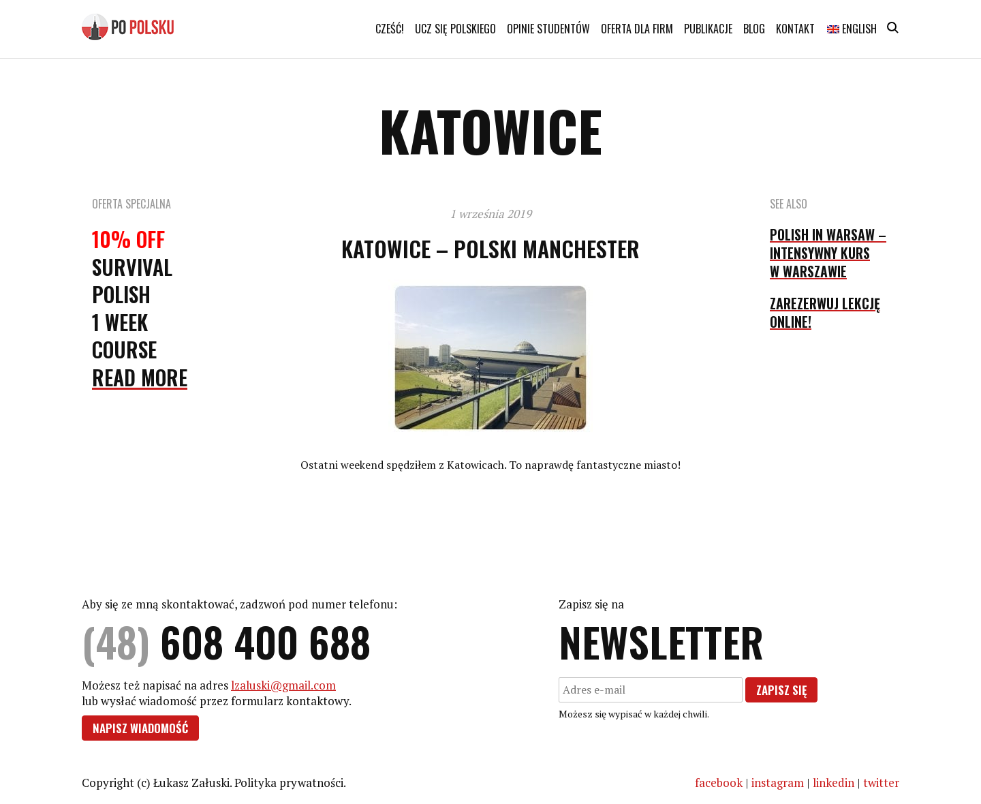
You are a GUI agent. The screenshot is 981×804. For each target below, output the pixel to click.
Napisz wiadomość (140, 728)
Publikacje (708, 28)
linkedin (833, 782)
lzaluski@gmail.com (283, 685)
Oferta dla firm (637, 28)
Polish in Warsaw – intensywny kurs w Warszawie (828, 252)
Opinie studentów (548, 28)
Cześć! (389, 28)
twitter (881, 782)
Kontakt (795, 28)
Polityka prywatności (288, 782)
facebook (719, 782)
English (852, 28)
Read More (139, 377)
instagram (777, 782)
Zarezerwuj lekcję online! (825, 312)
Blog (754, 28)
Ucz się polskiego (455, 28)
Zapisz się (781, 689)
